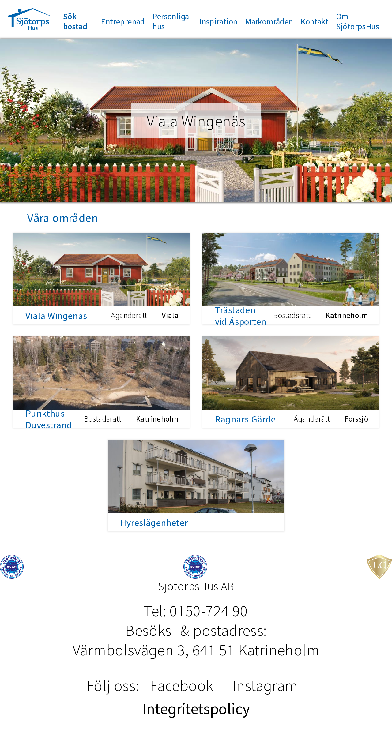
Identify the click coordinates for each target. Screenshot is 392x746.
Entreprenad (123, 22)
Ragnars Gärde (245, 419)
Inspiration (218, 22)
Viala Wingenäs (56, 315)
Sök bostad (75, 21)
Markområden (269, 22)
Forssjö (356, 419)
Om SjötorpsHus (357, 21)
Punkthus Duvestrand (48, 419)
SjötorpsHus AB (196, 586)
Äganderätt (129, 316)
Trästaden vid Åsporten (240, 315)
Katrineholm (347, 316)
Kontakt (314, 22)
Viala (170, 316)
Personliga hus (171, 21)
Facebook (181, 685)
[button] (382, 121)
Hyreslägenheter (154, 522)
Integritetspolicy (196, 708)
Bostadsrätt (292, 316)
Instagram (265, 685)
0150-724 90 (209, 610)
